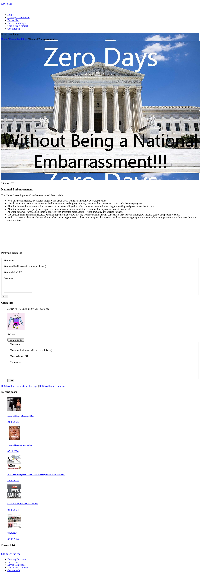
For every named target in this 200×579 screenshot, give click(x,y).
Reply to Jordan (16, 342)
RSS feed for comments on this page (19, 390)
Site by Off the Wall (11, 558)
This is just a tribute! (17, 26)
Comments (9, 278)
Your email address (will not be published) (25, 266)
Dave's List (6, 3)
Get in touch (13, 28)
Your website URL (13, 272)
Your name (9, 260)
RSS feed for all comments (52, 390)
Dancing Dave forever (18, 17)
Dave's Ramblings (16, 23)
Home (10, 14)
